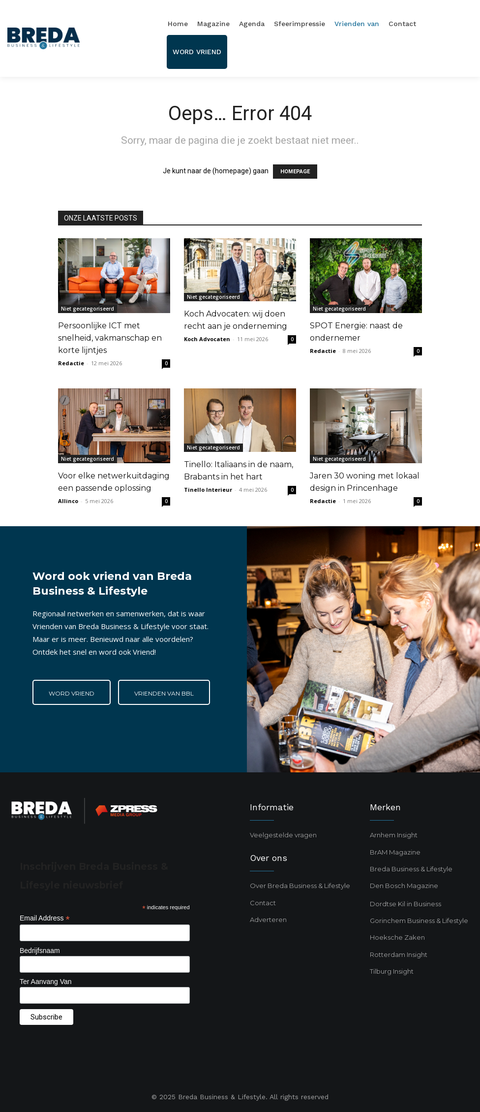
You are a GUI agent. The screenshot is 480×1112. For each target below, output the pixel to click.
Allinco (68, 501)
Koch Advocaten (207, 339)
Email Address (45, 918)
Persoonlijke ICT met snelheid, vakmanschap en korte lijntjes (110, 338)
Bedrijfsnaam (40, 950)
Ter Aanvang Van (46, 981)
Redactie (71, 363)
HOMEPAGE (295, 171)
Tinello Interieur (208, 489)
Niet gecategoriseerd (87, 308)
